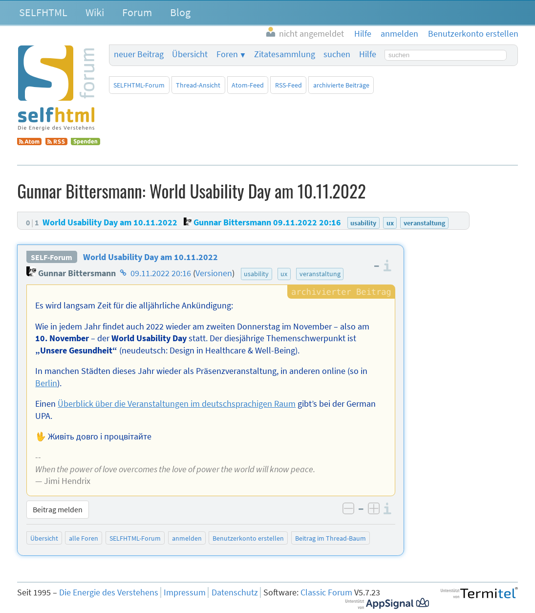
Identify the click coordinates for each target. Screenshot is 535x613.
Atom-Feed (248, 85)
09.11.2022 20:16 (160, 273)
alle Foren (83, 538)
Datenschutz (235, 592)
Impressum (185, 592)
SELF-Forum (51, 257)
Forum (137, 12)
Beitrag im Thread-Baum (330, 538)
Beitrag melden (58, 509)
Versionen (213, 273)
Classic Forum (326, 592)
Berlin (46, 383)
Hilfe (367, 54)
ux (283, 273)
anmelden (187, 538)
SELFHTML (43, 12)
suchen (336, 54)
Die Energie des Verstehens (108, 592)
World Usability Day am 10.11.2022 (150, 257)
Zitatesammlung (284, 54)
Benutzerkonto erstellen (248, 538)
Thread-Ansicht (198, 85)
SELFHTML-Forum (139, 85)
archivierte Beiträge (341, 85)
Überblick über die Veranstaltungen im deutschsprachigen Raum (177, 403)
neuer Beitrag (139, 54)
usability (256, 273)
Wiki (95, 12)
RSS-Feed (288, 85)
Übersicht (190, 54)
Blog (180, 12)
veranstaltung (320, 273)
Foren (227, 54)
